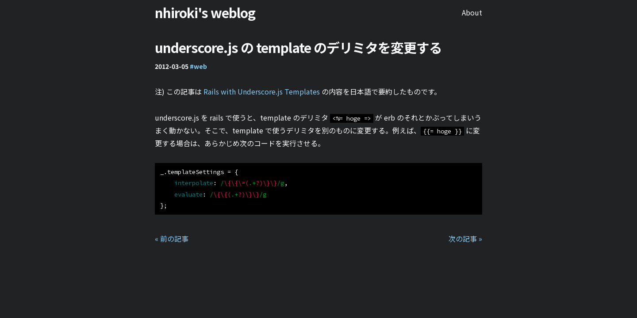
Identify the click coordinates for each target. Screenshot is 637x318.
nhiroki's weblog (205, 12)
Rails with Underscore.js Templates (261, 91)
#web (198, 66)
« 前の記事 (171, 238)
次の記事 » (465, 238)
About (472, 12)
